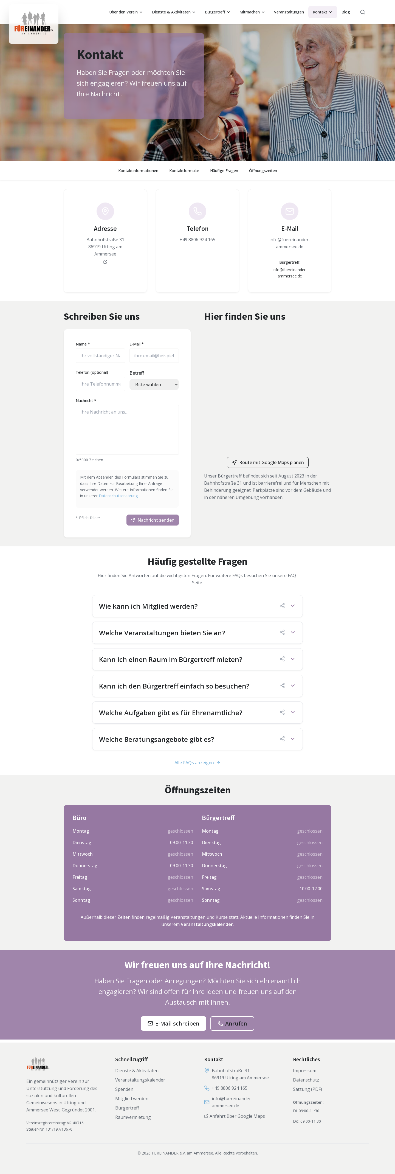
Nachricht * (87, 402)
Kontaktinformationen (138, 170)
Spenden (124, 1089)
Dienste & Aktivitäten (174, 12)
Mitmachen (252, 12)
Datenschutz (306, 1080)
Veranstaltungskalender (207, 927)
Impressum (304, 1071)
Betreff (136, 374)
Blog (346, 12)
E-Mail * (136, 345)
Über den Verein (126, 12)
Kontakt (323, 12)
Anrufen (236, 1026)
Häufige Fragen (224, 170)
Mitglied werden (131, 1099)
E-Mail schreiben (177, 1026)
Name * (84, 345)
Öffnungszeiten (263, 170)
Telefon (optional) (93, 373)
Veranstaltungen (289, 12)
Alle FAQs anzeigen (197, 765)
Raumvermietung (133, 1117)
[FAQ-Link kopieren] (282, 608)
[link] (105, 233)
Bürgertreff (218, 12)
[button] (197, 609)
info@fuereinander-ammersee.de (232, 1102)
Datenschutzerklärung (125, 497)
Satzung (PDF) (307, 1089)
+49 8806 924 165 (229, 1088)
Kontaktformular (184, 170)
